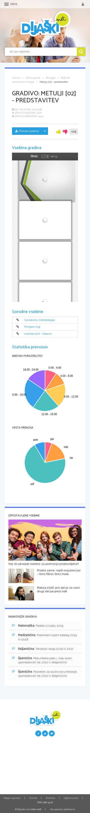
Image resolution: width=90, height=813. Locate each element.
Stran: (34, 156)
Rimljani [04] (32, 327)
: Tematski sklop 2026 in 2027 (42, 648)
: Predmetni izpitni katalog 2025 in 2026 (44, 637)
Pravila (33, 798)
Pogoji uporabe (12, 798)
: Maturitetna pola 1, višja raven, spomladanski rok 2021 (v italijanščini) (42, 660)
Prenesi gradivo (27, 131)
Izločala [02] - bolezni (38, 333)
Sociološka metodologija (39, 320)
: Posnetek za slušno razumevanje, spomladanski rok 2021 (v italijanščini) (45, 673)
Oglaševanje (71, 798)
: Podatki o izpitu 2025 (37, 625)
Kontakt (50, 798)
